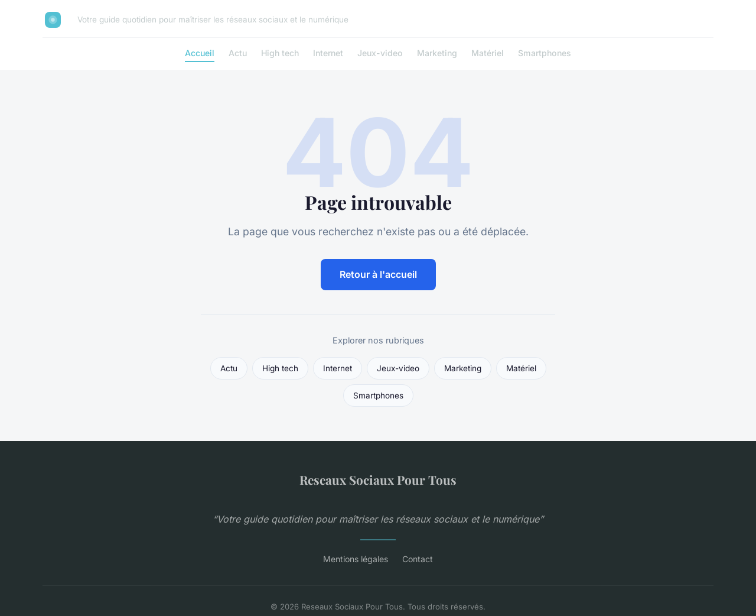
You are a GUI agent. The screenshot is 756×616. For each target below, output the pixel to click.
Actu (238, 53)
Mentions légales (355, 559)
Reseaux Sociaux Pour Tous (378, 479)
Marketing (437, 53)
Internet (328, 53)
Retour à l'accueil (378, 274)
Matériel (487, 53)
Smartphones (544, 53)
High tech (280, 53)
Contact (417, 559)
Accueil (199, 53)
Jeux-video (380, 53)
